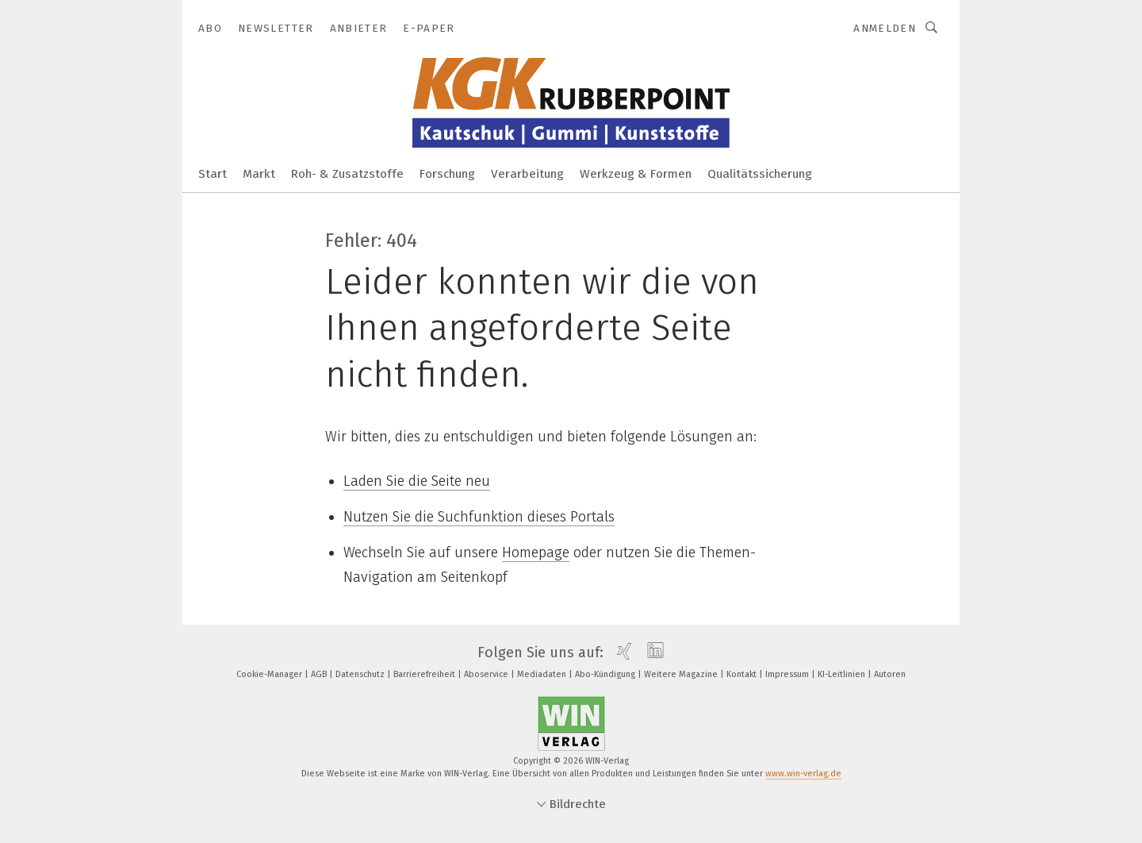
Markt (259, 174)
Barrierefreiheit (425, 674)
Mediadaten (543, 674)
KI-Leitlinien (843, 674)
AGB (320, 674)
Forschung (447, 174)
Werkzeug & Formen (636, 174)
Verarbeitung (527, 174)
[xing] (620, 652)
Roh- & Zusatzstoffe (347, 174)
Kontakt (742, 674)
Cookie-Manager (270, 674)
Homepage (535, 552)
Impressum (788, 674)
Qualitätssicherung (759, 174)
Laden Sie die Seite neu (416, 481)
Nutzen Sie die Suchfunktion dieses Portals (479, 516)
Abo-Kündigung (606, 674)
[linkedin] (651, 652)
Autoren (890, 674)
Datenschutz (361, 674)
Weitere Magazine (682, 674)
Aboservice (487, 674)
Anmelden (884, 28)
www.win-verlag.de (803, 773)
